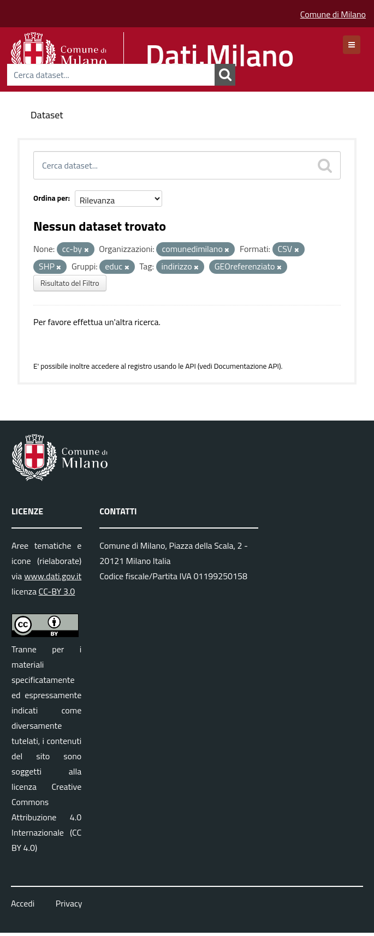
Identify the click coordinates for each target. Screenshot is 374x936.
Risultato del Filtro (69, 283)
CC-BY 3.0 (57, 591)
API (190, 366)
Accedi (22, 903)
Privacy (69, 903)
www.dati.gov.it (52, 576)
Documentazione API (246, 366)
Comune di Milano (333, 14)
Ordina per (50, 197)
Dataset (47, 114)
